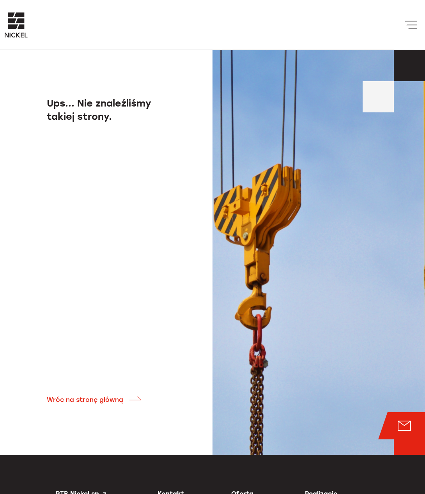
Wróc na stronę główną (94, 399)
